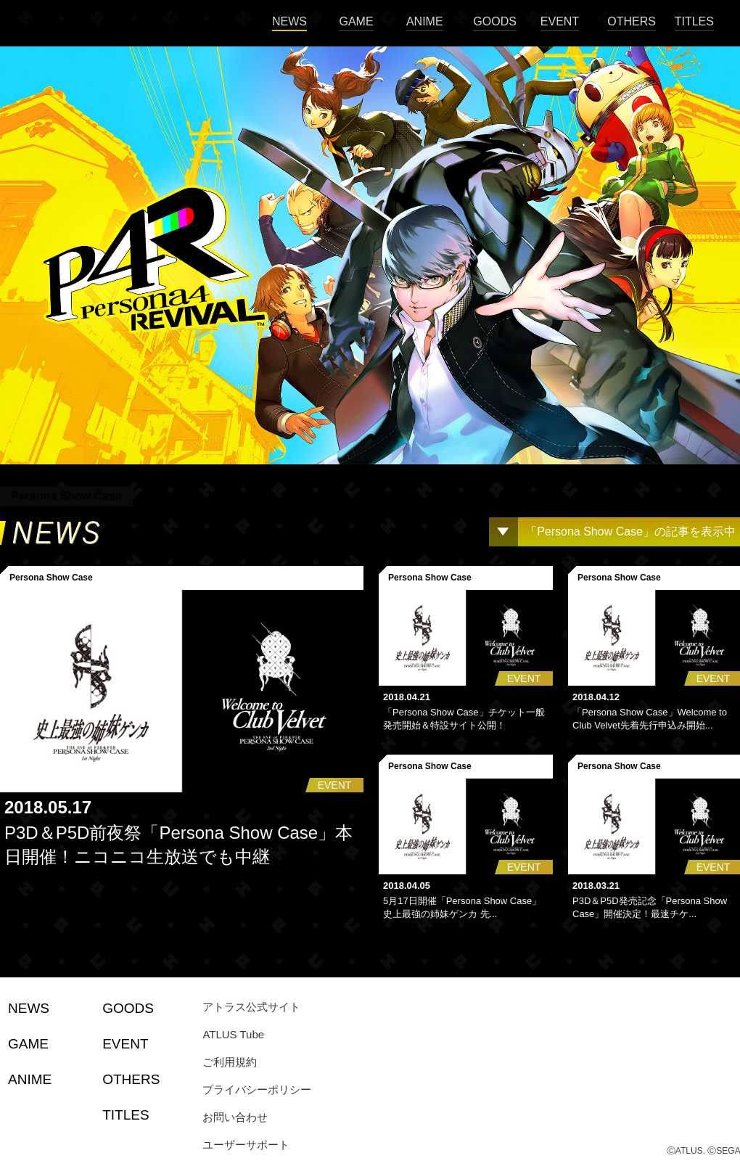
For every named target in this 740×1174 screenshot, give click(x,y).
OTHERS (631, 21)
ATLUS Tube (233, 1034)
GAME (356, 21)
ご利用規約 (229, 1062)
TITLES (694, 21)
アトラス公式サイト (251, 1007)
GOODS (495, 21)
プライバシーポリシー (256, 1089)
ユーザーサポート (245, 1144)
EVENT (559, 21)
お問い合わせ (235, 1117)
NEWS (289, 21)
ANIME (424, 21)
